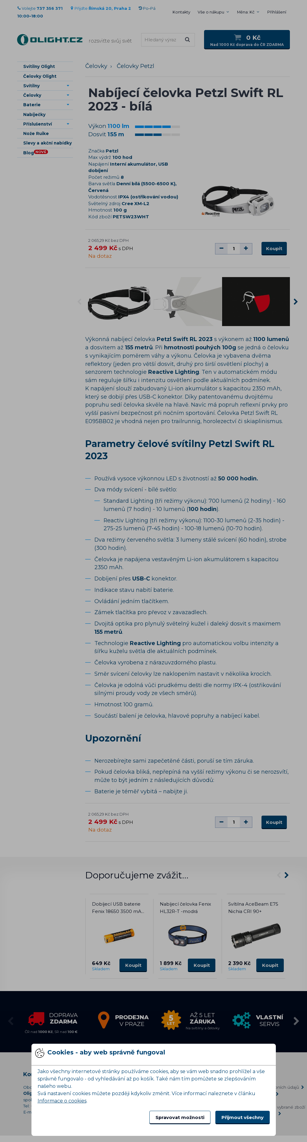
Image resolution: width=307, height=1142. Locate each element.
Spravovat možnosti (179, 1117)
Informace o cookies (62, 1101)
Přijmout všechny (242, 1117)
